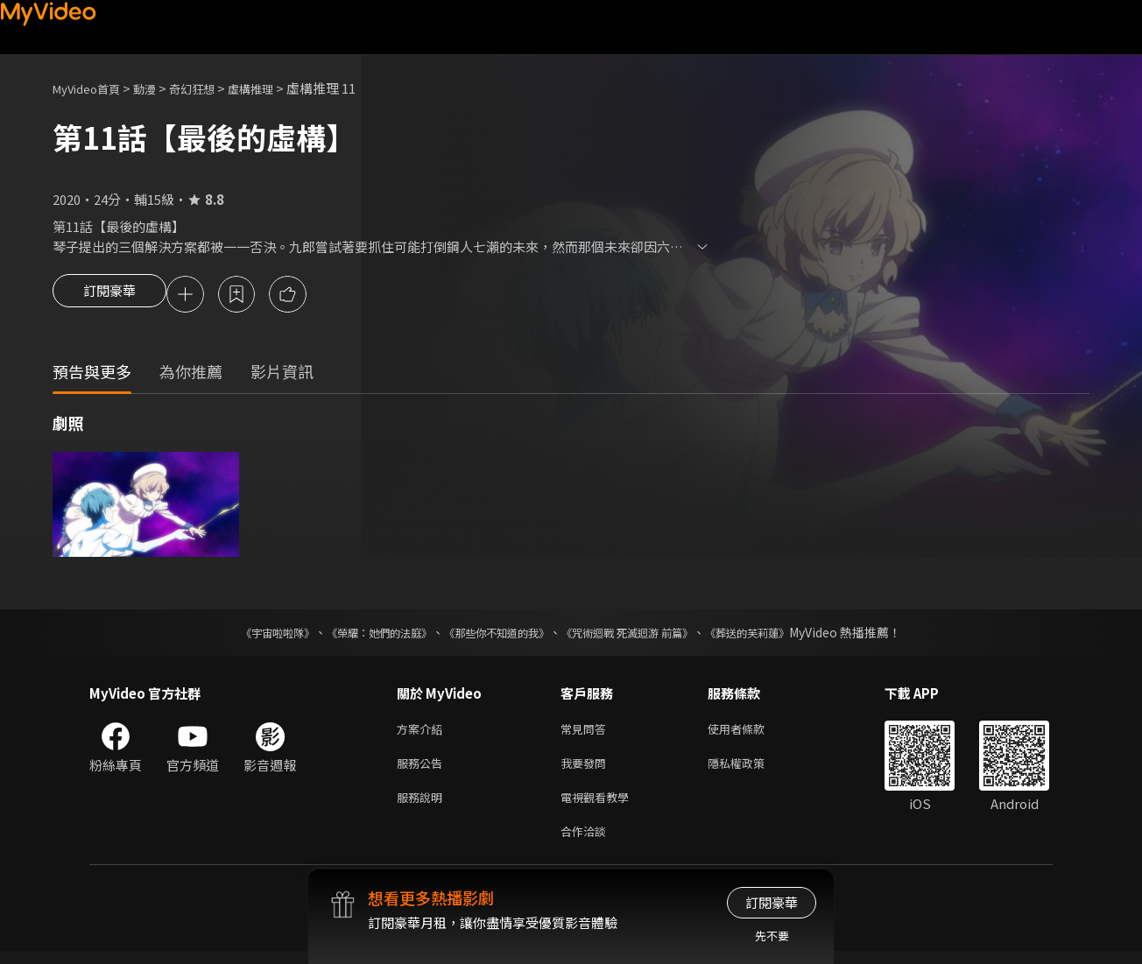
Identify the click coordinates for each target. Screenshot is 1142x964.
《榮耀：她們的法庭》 (359, 635)
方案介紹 (423, 732)
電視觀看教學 (599, 806)
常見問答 (586, 732)
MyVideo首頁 (92, 88)
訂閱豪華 (109, 296)
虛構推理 (276, 88)
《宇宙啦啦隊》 (243, 635)
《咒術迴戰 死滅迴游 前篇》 (643, 635)
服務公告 (423, 769)
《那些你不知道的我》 (494, 635)
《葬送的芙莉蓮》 (781, 635)
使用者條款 (751, 732)
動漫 (158, 88)
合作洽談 (586, 843)
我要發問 (586, 769)
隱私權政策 (751, 769)
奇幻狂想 (211, 88)
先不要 (772, 935)
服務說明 (423, 806)
